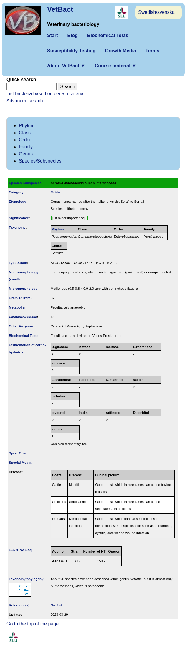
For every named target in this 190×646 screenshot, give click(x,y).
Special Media (20, 462)
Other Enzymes (21, 326)
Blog (72, 35)
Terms (152, 50)
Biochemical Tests (107, 35)
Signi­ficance (19, 218)
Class (25, 132)
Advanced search (24, 100)
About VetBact (66, 65)
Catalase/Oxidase (23, 317)
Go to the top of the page (32, 623)
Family (26, 146)
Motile (55, 192)
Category (16, 192)
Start (52, 35)
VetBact (60, 9)
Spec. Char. (18, 453)
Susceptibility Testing (71, 50)
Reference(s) (19, 605)
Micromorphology (23, 288)
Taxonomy (17, 227)
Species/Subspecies (40, 160)
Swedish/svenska (156, 12)
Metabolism (18, 307)
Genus (26, 153)
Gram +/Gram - (20, 298)
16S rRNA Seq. (20, 550)
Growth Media (120, 50)
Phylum (26, 125)
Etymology (17, 201)
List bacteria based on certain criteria (44, 93)
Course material (115, 65)
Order (25, 139)
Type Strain (18, 263)
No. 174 (56, 605)
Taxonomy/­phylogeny (26, 579)
